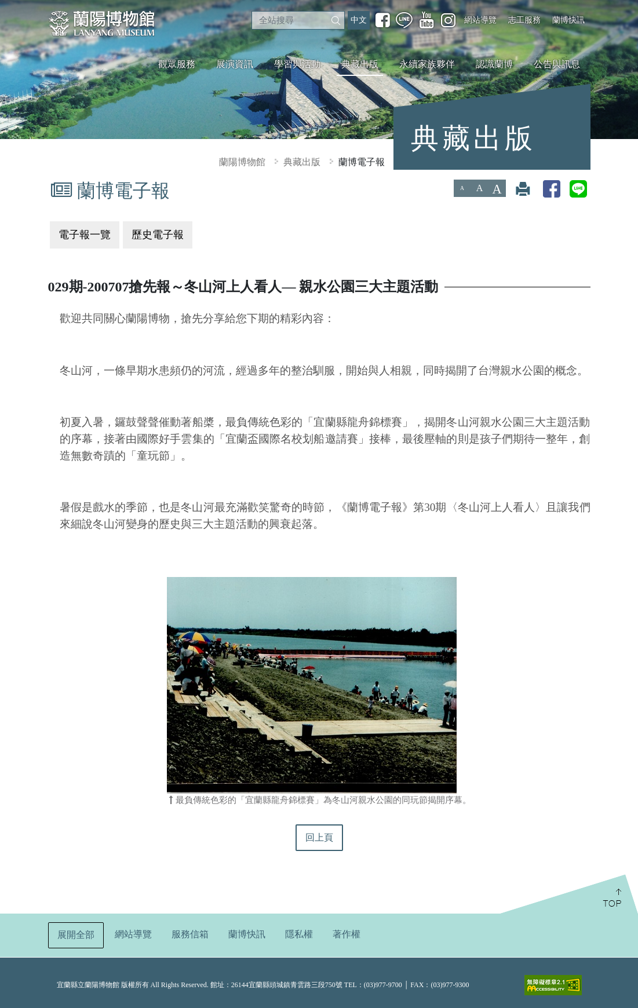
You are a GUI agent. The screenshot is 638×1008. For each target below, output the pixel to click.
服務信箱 (190, 929)
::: (4, 8)
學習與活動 (297, 64)
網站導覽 (480, 19)
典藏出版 (359, 64)
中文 (359, 20)
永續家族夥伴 (427, 64)
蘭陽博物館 (242, 162)
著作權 (346, 929)
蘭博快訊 (568, 19)
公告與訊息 (557, 64)
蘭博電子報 (361, 162)
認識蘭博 (494, 64)
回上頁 (319, 837)
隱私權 (299, 929)
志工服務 (524, 19)
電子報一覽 (85, 234)
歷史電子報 (158, 234)
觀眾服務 (176, 64)
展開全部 (75, 930)
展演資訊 (234, 64)
